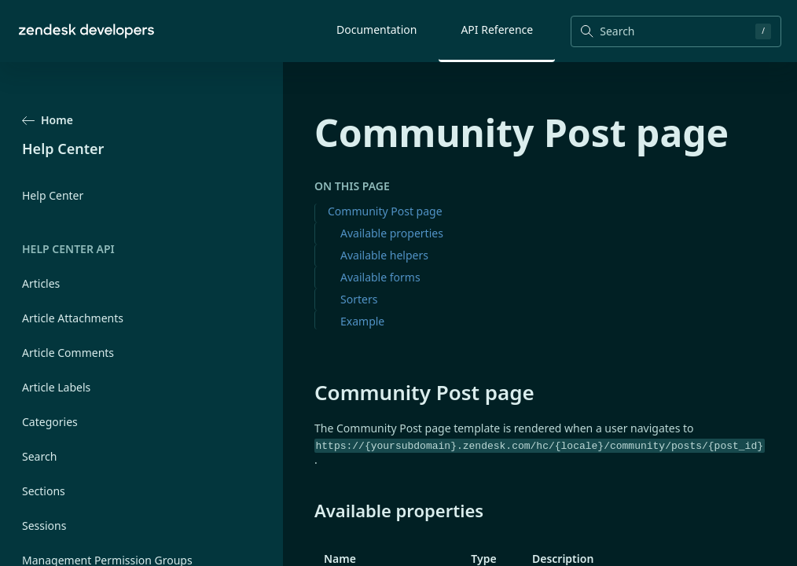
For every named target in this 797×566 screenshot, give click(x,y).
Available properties (391, 233)
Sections (43, 490)
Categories (50, 421)
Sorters (358, 299)
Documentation (376, 29)
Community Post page (385, 211)
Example (362, 321)
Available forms (380, 277)
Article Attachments (72, 318)
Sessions (44, 525)
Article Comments (68, 352)
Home (47, 119)
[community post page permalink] (306, 392)
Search (39, 456)
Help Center (52, 195)
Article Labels (56, 387)
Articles (41, 283)
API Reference (497, 29)
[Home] (86, 31)
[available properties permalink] (306, 510)
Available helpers (384, 255)
